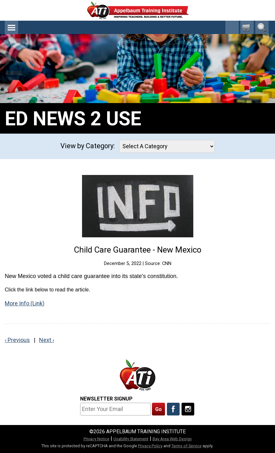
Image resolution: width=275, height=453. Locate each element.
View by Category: (87, 146)
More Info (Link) (25, 303)
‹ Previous (17, 340)
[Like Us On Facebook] (173, 409)
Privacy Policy (150, 445)
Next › (46, 340)
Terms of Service (186, 445)
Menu (11, 27)
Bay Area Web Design (172, 438)
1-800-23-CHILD (232, 27)
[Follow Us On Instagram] (188, 409)
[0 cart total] (247, 27)
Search (262, 27)
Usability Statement (130, 438)
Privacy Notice (96, 438)
